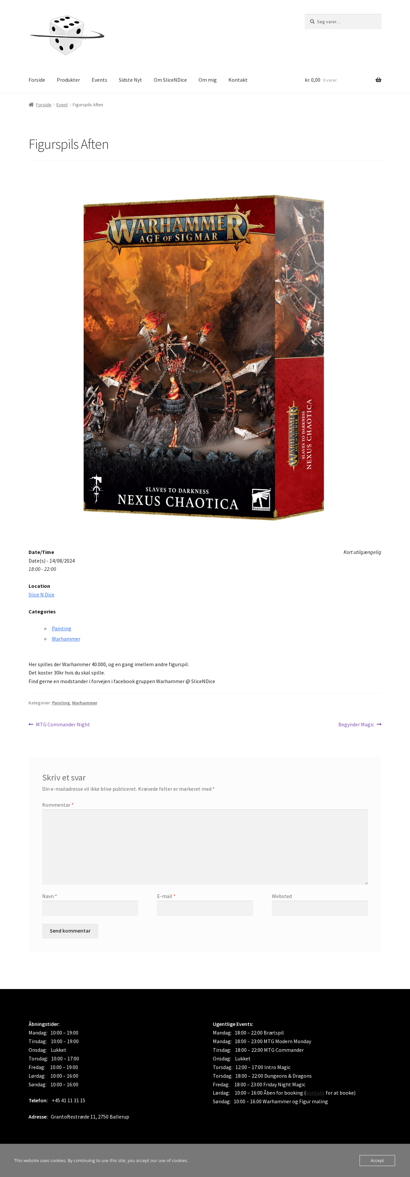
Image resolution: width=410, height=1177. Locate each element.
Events (99, 79)
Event (62, 105)
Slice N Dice (41, 594)
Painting (61, 628)
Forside (37, 79)
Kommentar (58, 804)
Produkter (68, 79)
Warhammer (66, 638)
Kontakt (238, 79)
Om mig (208, 79)
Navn (49, 896)
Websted (282, 896)
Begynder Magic (356, 724)
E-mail (166, 896)
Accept (377, 1160)
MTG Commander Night (63, 724)
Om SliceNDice (170, 79)
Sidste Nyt (130, 79)
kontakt (315, 1092)
